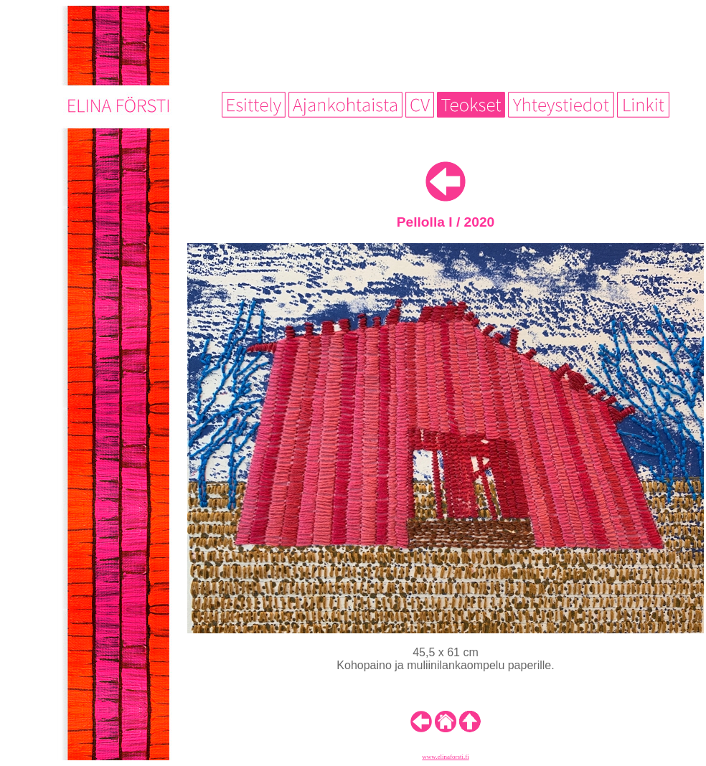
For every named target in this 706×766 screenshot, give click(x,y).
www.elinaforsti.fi (445, 756)
